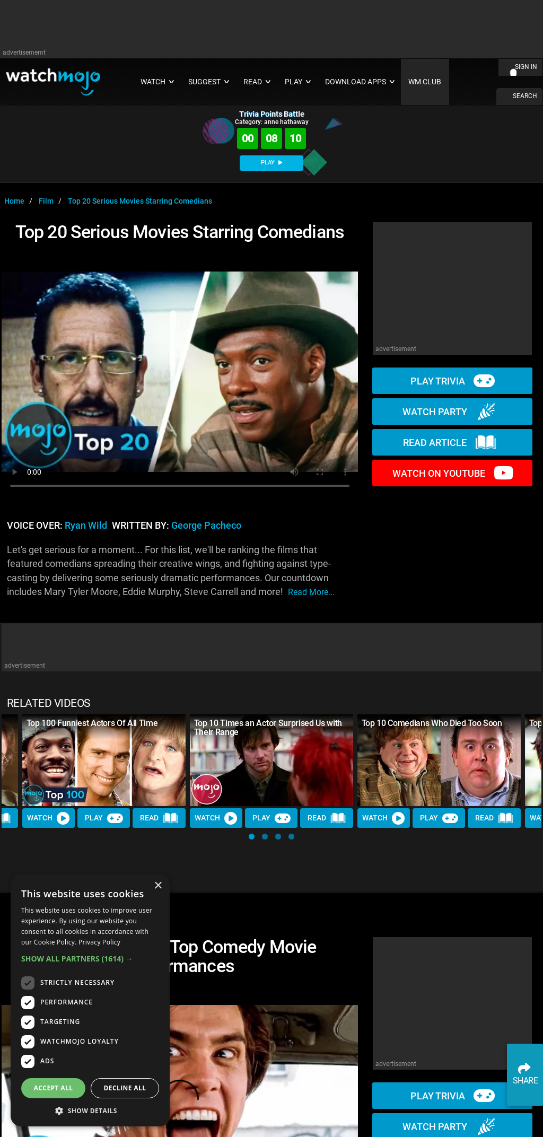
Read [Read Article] (160, 818)
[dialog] (90, 1000)
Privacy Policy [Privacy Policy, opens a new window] (99, 942)
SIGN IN (526, 67)
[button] (251, 836)
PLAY (271, 162)
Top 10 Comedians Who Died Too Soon (432, 723)
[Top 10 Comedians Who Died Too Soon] (439, 760)
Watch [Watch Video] (49, 818)
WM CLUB (424, 81)
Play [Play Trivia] (104, 818)
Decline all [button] (125, 1087)
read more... (311, 592)
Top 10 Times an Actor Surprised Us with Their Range (268, 727)
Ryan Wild (86, 525)
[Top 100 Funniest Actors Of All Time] (104, 760)
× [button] (158, 886)
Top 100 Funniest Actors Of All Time (92, 723)
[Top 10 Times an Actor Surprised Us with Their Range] (271, 760)
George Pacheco (206, 525)
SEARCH (525, 96)
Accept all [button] (53, 1087)
